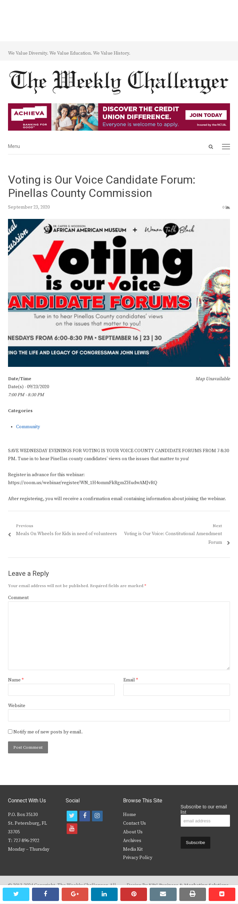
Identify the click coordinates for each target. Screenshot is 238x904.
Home (129, 815)
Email (130, 680)
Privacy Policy (137, 858)
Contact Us (134, 823)
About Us (133, 832)
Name (16, 680)
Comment (18, 598)
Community (28, 427)
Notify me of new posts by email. (48, 732)
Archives (132, 841)
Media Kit (133, 849)
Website (16, 706)
